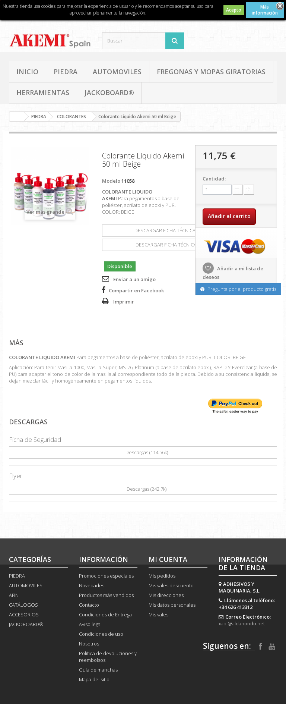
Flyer (15, 475)
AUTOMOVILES (117, 71)
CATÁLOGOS (23, 604)
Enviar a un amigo (134, 279)
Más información (265, 10)
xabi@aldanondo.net (242, 623)
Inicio (27, 71)
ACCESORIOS (24, 614)
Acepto (233, 10)
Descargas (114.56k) (143, 452)
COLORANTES (71, 116)
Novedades (91, 585)
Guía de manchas (98, 669)
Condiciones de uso (101, 634)
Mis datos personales (172, 604)
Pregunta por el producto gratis (238, 289)
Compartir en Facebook (136, 290)
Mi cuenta (168, 559)
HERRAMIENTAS (42, 92)
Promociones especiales (106, 575)
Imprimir (123, 301)
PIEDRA (65, 71)
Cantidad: (214, 178)
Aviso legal (90, 624)
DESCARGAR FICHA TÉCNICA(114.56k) (170, 230)
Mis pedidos (162, 575)
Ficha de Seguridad (35, 439)
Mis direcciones (166, 595)
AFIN (14, 595)
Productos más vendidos (106, 595)
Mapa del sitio (94, 679)
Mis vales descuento (171, 585)
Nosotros (89, 643)
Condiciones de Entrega (105, 614)
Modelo (111, 180)
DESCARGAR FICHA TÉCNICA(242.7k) (170, 244)
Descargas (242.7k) (143, 488)
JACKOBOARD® (109, 92)
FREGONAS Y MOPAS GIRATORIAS (211, 71)
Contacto (89, 604)
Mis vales (158, 614)
